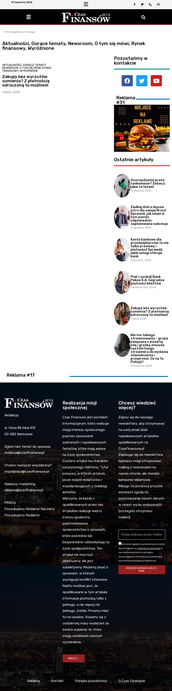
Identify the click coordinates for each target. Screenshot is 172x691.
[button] (73, 658)
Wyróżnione (29, 70)
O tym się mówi (30, 68)
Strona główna (13, 31)
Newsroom (10, 68)
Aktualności (12, 65)
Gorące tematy (34, 65)
